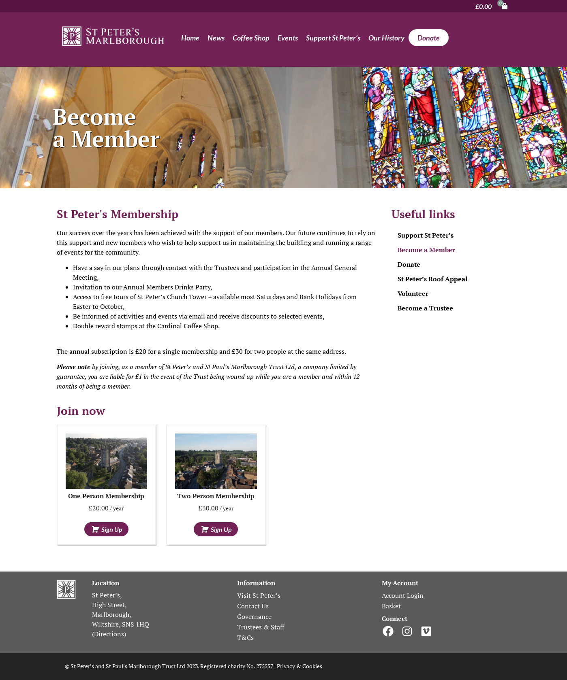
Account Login (403, 595)
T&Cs (245, 637)
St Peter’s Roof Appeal (432, 278)
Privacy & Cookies (300, 666)
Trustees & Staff (260, 627)
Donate (428, 37)
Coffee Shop (251, 37)
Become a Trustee (425, 308)
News (216, 37)
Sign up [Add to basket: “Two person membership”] (221, 529)
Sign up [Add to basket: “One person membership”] (111, 529)
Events (288, 37)
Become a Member (426, 249)
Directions (109, 633)
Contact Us (253, 605)
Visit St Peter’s (258, 595)
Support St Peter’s (333, 37)
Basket (391, 605)
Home (190, 37)
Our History (386, 37)
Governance (254, 616)
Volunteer (413, 293)
